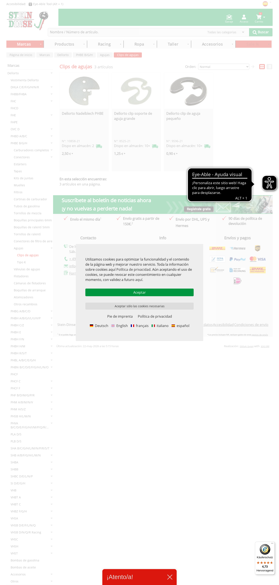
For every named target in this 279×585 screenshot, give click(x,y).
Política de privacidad (133, 269)
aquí (138, 279)
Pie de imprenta (120, 316)
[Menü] (272, 544)
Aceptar (139, 292)
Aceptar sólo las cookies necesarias (140, 306)
